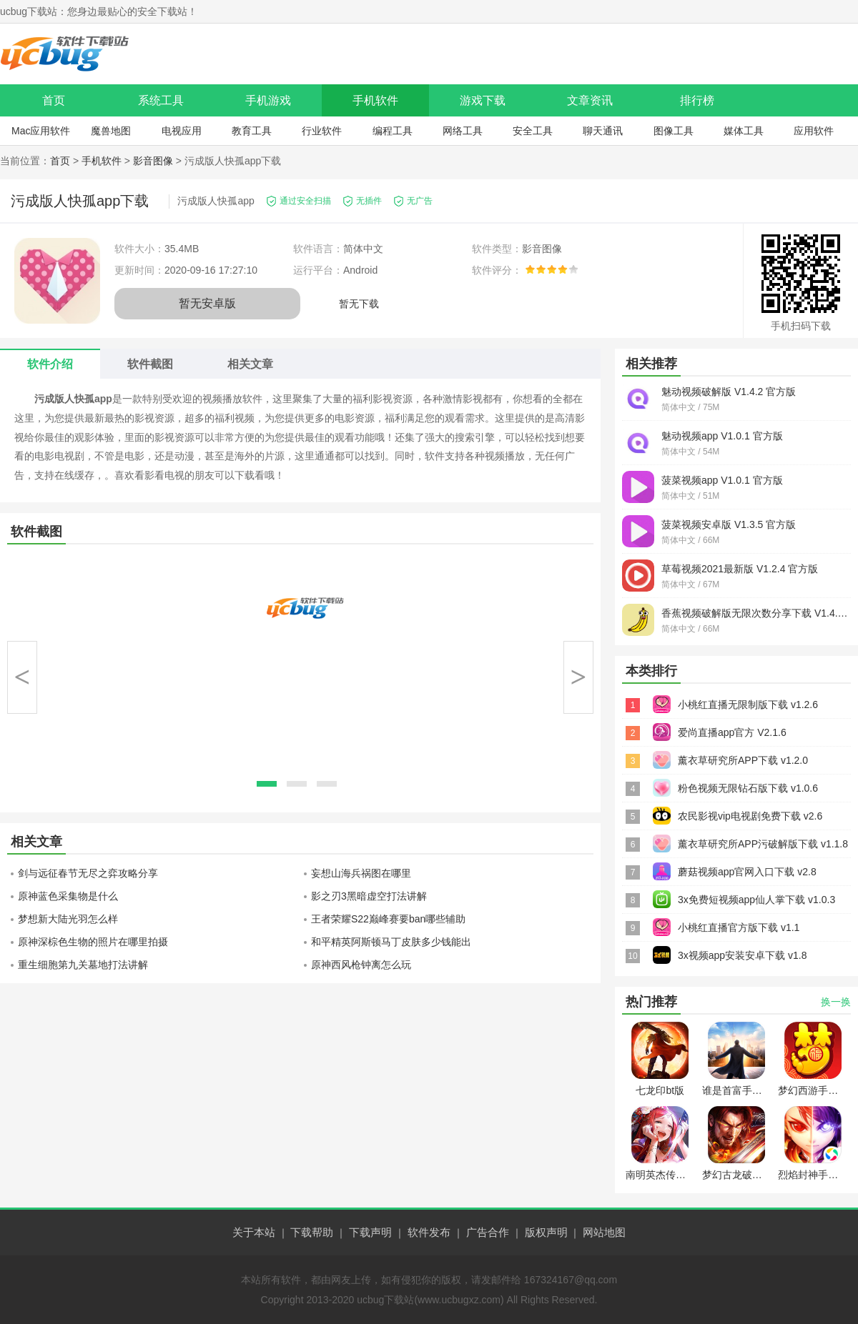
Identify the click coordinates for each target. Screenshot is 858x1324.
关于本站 (253, 1232)
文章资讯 (590, 100)
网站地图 (604, 1232)
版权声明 (546, 1232)
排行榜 (697, 100)
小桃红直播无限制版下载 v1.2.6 (748, 704)
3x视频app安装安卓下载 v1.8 (742, 955)
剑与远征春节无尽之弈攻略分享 (88, 873)
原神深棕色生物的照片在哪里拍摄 (93, 941)
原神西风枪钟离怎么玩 (361, 964)
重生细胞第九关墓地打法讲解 (83, 964)
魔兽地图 (111, 130)
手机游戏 (268, 100)
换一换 (836, 1001)
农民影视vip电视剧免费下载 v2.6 (750, 816)
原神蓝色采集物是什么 (68, 896)
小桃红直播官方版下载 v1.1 (738, 927)
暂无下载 (359, 303)
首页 (53, 100)
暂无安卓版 (207, 303)
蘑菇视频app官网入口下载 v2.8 (747, 871)
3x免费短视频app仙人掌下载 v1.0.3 (756, 899)
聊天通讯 (603, 130)
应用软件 (814, 130)
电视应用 (182, 130)
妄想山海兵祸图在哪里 (361, 873)
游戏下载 (483, 100)
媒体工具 (744, 130)
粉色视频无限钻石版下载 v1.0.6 (748, 788)
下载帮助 (311, 1232)
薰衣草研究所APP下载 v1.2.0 (743, 760)
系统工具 (161, 100)
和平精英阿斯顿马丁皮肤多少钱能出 (391, 941)
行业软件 (322, 130)
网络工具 (463, 130)
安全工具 (533, 130)
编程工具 (393, 130)
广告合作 (487, 1232)
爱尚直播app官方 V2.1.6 (732, 732)
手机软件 (375, 100)
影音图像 (153, 160)
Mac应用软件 (40, 130)
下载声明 (370, 1232)
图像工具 (674, 130)
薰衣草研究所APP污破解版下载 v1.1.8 (763, 844)
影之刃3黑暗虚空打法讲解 (369, 896)
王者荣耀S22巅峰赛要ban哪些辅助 (388, 919)
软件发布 (429, 1232)
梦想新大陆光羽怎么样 (68, 919)
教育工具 (252, 130)
